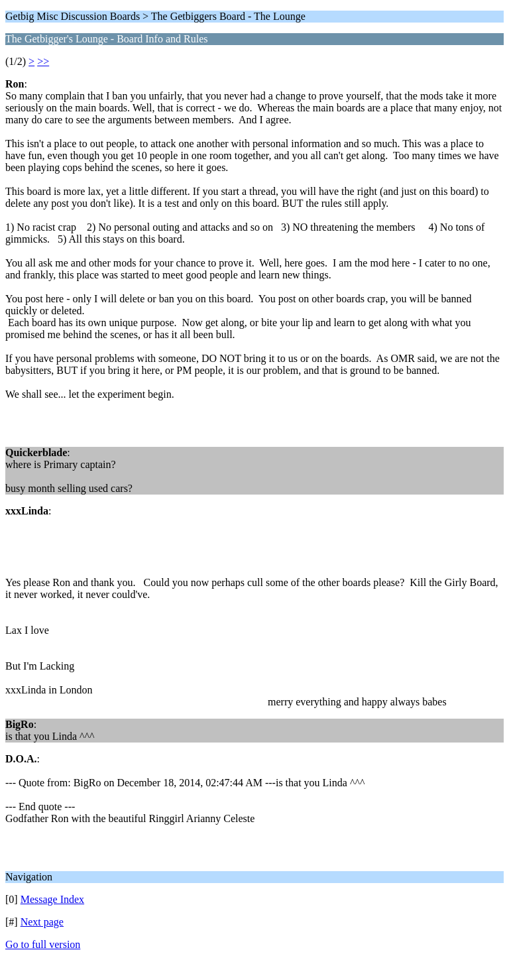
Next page (42, 921)
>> (43, 61)
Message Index (52, 899)
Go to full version (42, 944)
